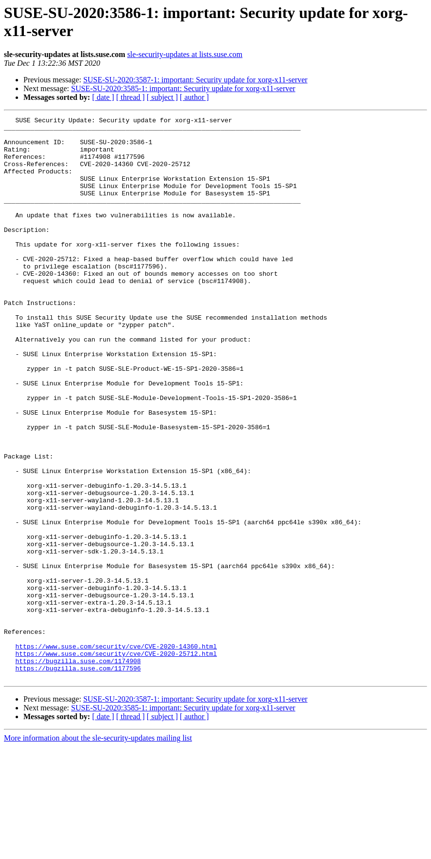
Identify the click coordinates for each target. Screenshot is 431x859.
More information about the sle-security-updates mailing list (98, 850)
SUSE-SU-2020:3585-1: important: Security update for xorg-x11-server (183, 88)
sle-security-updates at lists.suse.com (184, 54)
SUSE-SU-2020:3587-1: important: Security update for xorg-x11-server (195, 80)
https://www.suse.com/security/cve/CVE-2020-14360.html (115, 752)
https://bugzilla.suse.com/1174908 (77, 770)
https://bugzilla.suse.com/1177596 (77, 779)
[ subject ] (162, 97)
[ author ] (194, 97)
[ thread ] (130, 97)
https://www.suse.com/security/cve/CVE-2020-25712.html (115, 761)
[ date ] (103, 97)
